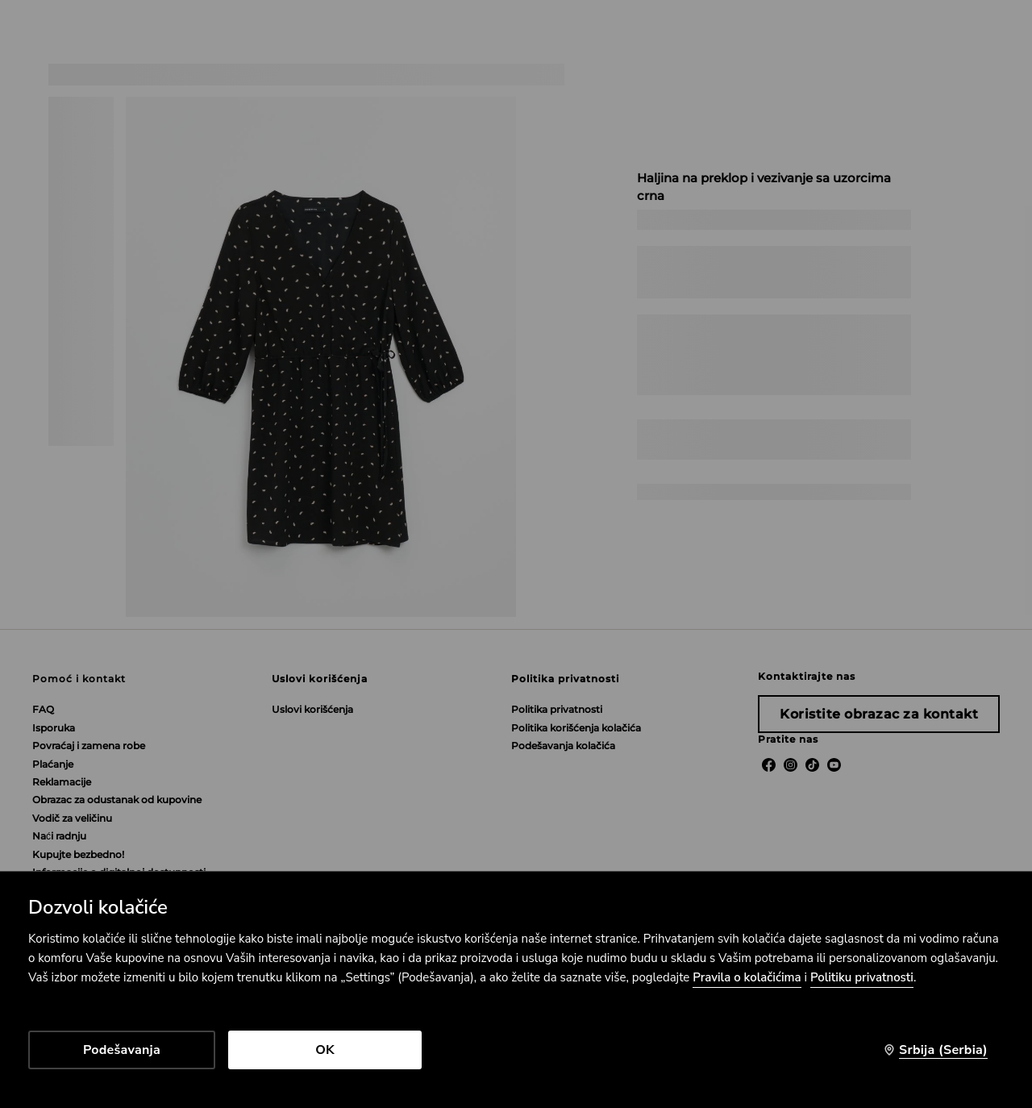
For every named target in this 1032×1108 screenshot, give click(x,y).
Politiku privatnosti (861, 977)
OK (325, 1050)
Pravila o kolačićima (747, 977)
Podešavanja (121, 1050)
